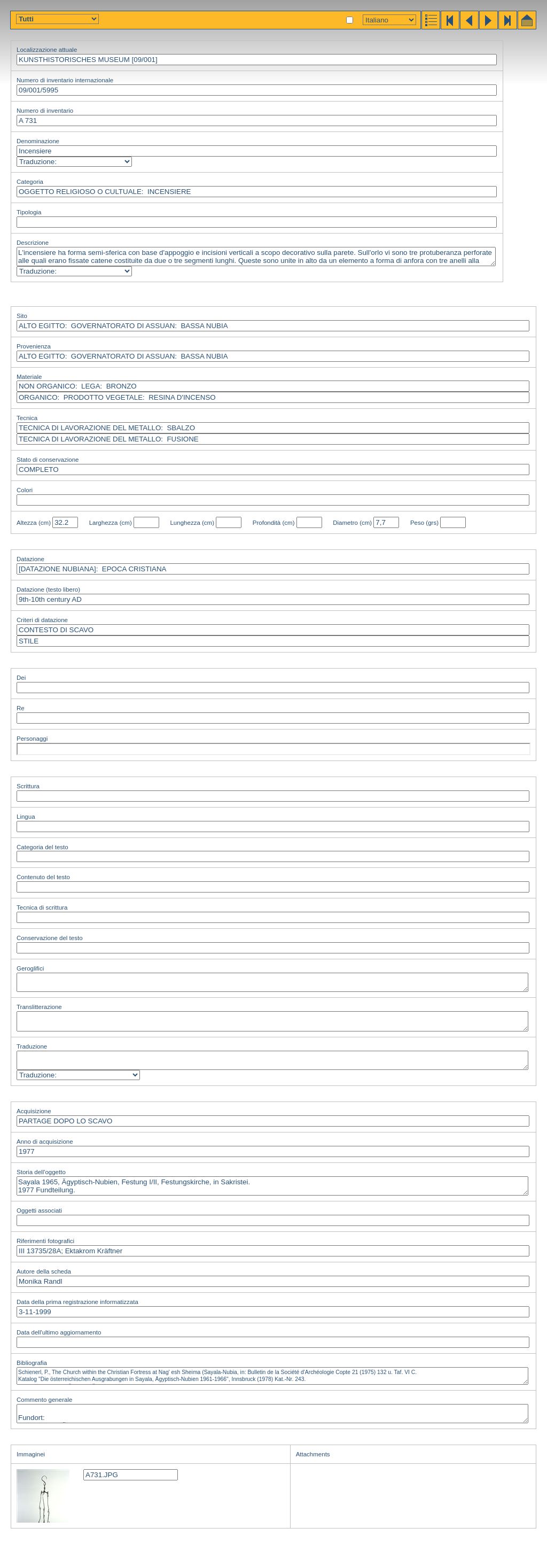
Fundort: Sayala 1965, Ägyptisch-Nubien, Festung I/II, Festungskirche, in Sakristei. (272, 1413)
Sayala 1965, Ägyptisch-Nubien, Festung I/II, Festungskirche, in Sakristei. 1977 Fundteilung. (272, 1186)
